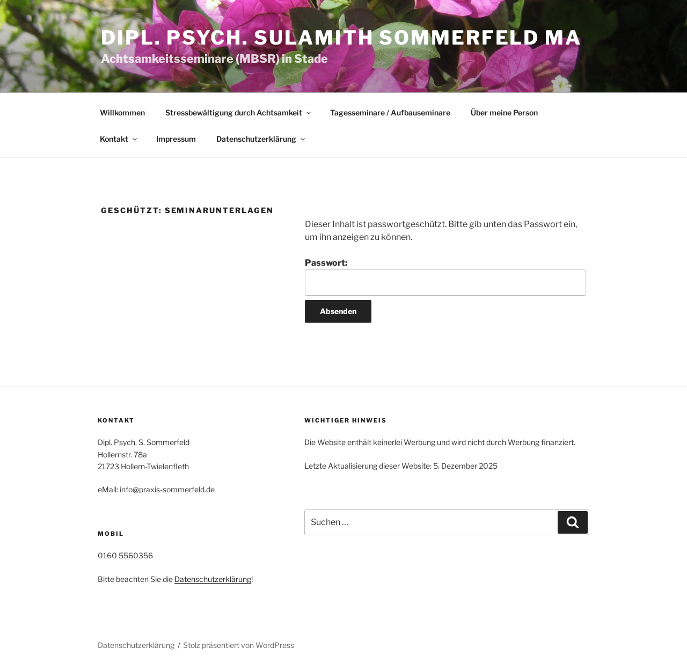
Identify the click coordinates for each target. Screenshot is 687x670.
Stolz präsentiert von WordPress (238, 645)
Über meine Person (504, 112)
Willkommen (122, 112)
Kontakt (119, 138)
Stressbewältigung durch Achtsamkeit (238, 112)
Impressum (176, 138)
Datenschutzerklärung (261, 138)
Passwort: (445, 276)
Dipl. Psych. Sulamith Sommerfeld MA (341, 37)
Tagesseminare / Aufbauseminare (390, 112)
